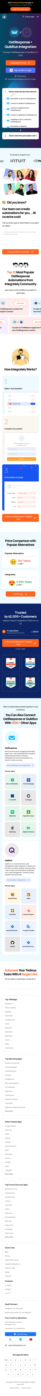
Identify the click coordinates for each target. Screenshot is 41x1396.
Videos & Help (10, 1268)
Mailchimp (8, 1091)
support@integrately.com (15, 1345)
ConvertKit (9, 1103)
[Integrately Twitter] (10, 1339)
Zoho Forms (9, 1233)
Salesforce (9, 1004)
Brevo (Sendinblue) (12, 1083)
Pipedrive (8, 1028)
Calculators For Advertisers (15, 1328)
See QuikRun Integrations (18, 880)
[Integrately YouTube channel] (31, 1339)
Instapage (8, 1229)
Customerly (9, 1048)
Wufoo (7, 1209)
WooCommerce (10, 1146)
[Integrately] (4, 16)
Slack (7, 1150)
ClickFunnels (9, 1095)
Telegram (8, 1170)
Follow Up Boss (10, 1008)
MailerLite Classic (11, 1099)
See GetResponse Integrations (20, 765)
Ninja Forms (9, 1225)
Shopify (7, 1138)
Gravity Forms (10, 1193)
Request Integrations (13, 1264)
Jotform (8, 1201)
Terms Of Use (26, 1388)
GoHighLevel (9, 1079)
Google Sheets (10, 1126)
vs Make (8, 1289)
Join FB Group (20, 1334)
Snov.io (7, 1040)
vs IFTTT (8, 1293)
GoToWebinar (10, 1087)
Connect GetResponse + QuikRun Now (20, 517)
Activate (24, 303)
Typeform (8, 1205)
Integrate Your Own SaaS (14, 1308)
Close (7, 1024)
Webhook (8, 1130)
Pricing (7, 1256)
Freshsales (9, 1016)
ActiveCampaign (11, 1067)
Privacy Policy (14, 1388)
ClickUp (7, 1142)
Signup (7, 1272)
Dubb (7, 1044)
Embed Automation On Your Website (18, 1312)
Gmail (7, 1134)
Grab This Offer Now (20, 9)
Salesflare (8, 1032)
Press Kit (8, 1276)
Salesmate (9, 1036)
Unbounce (8, 1213)
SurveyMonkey (10, 1217)
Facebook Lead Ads (12, 1063)
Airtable (8, 1162)
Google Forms (10, 1197)
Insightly (8, 1012)
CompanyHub (10, 1020)
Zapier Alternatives (12, 1260)
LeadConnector (10, 1071)
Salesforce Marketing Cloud (15, 1107)
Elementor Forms (11, 1189)
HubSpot (8, 1075)
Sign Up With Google (20, 70)
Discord (8, 1158)
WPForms (8, 1221)
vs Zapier (8, 1285)
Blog (6, 1252)
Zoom (7, 1166)
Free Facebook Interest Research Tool (13, 1323)
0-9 (6, 1360)
